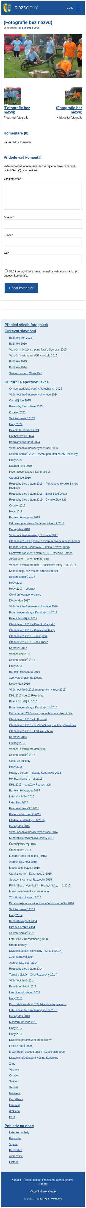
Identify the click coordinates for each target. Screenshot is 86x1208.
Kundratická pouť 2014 (23, 921)
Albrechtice (16, 1156)
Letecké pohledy (19, 1132)
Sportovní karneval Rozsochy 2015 (30, 879)
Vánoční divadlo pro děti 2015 (27, 749)
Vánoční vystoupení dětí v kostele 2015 (33, 355)
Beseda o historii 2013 (22, 986)
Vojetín (13, 1144)
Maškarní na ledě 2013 (23, 1022)
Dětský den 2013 (19, 1016)
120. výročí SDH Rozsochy (25, 677)
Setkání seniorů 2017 (22, 576)
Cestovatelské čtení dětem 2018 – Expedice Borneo (40, 553)
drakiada (14, 1111)
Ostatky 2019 (17, 505)
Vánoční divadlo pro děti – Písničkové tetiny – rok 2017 (42, 565)
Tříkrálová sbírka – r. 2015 (25, 897)
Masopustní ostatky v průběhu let (29, 891)
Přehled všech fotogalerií (26, 325)
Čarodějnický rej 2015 (22, 844)
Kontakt (16, 1180)
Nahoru (43, 1184)
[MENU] (78, 8)
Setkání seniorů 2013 (22, 933)
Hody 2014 (15, 915)
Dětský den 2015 (19, 826)
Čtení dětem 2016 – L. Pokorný (28, 719)
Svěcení (14, 1081)
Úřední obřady (18, 945)
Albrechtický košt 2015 (23, 861)
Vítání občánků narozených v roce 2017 (33, 535)
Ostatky (14, 1075)
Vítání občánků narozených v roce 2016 (33, 606)
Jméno (9, 217)
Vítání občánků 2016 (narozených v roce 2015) (38, 689)
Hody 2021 (15, 460)
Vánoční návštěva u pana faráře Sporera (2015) (38, 349)
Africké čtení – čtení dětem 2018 (29, 559)
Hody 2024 (15, 424)
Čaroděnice (16, 1099)
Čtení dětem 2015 (20, 850)
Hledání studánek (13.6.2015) (27, 820)
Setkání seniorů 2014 (22, 909)
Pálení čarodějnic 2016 (23, 701)
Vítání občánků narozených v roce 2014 (33, 832)
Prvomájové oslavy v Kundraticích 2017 (33, 612)
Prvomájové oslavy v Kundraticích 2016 (33, 707)
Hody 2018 (15, 511)
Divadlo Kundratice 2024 (24, 430)
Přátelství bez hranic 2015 (25, 814)
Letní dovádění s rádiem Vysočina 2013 (33, 1010)
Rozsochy (15, 1138)
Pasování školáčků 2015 (24, 808)
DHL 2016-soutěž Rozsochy (26, 695)
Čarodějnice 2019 (20, 477)
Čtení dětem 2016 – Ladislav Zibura (31, 731)
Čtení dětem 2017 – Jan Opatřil (28, 636)
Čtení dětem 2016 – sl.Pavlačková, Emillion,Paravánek (42, 725)
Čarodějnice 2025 (20, 400)
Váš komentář (13, 179)
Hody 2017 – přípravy (22, 588)
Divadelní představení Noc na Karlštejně (33, 1057)
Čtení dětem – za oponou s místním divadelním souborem (44, 541)
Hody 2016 (15, 665)
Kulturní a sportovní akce (27, 382)
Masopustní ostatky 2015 (24, 867)
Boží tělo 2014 (18, 367)
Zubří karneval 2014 (21, 956)
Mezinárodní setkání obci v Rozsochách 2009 (37, 1051)
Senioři (13, 1087)
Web (6, 253)
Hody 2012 (15, 1028)
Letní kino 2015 (18, 802)
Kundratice (15, 1150)
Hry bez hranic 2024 (21, 436)
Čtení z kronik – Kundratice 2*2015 (30, 873)
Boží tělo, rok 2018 (20, 337)
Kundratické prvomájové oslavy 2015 (31, 838)
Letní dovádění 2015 (21, 796)
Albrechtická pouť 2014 (23, 962)
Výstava (14, 1069)
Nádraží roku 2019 (20, 465)
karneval (14, 1105)
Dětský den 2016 (19, 683)
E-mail (8, 235)
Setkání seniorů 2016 (22, 660)
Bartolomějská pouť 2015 (24, 790)
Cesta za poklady (19, 760)
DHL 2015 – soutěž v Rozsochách (30, 784)
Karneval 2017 (18, 648)
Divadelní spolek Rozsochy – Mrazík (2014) (35, 950)
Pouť (12, 1117)
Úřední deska (31, 1180)
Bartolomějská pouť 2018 (24, 517)
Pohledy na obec (19, 1126)
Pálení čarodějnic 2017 (23, 618)
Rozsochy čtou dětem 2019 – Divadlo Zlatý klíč (37, 499)
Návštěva (15, 1093)
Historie (14, 1162)
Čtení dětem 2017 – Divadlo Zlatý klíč (32, 624)
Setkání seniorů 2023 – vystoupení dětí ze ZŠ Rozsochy (43, 454)
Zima (12, 1063)
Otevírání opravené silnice (25, 594)
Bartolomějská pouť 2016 (24, 671)
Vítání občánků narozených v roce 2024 (33, 394)
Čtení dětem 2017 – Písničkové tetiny (32, 630)
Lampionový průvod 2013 (24, 992)
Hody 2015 (15, 766)
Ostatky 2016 (17, 743)
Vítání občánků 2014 (21, 980)
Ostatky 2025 (17, 412)
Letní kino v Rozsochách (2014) (28, 939)
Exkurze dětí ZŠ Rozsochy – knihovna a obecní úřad (41, 713)
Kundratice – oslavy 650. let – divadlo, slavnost (37, 1004)
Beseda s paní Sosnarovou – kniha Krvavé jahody (39, 547)
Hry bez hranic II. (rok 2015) (26, 778)
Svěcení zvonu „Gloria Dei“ (25, 373)
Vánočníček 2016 (20, 654)
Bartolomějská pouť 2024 (24, 442)
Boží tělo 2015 (18, 361)
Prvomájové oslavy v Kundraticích (29, 471)
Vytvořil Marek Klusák (43, 1191)
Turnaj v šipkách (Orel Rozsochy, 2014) (33, 974)
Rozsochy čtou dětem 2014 (25, 968)
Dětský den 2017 (19, 600)
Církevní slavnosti (20, 331)
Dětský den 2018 (19, 529)
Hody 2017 (15, 582)
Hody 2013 (15, 998)
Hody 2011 (15, 1034)
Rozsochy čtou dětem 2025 (25, 406)
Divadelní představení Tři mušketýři (30, 1040)
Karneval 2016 (18, 737)
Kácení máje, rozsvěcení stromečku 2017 (34, 570)
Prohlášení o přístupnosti (57, 1180)
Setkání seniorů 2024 (22, 418)
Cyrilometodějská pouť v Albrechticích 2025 (35, 388)
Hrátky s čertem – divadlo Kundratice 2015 (35, 772)
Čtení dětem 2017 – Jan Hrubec (28, 642)
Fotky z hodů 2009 (20, 1045)
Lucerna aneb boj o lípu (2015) (28, 855)
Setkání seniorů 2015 (22, 755)
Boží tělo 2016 (18, 343)
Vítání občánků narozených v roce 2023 (33, 448)
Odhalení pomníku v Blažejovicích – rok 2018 (36, 523)
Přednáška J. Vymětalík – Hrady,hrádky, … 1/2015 (39, 885)
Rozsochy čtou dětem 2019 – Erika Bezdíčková (38, 493)
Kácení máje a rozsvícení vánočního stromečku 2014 (41, 903)
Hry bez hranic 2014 (28, 28)
